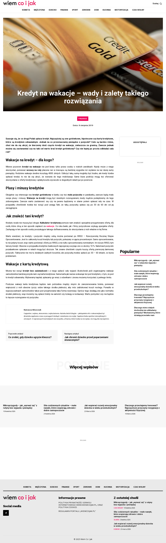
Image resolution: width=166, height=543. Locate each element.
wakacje (50, 226)
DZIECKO (117, 529)
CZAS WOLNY (118, 508)
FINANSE (82, 118)
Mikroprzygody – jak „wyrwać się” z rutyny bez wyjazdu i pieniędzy (146, 263)
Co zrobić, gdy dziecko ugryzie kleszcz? (29, 337)
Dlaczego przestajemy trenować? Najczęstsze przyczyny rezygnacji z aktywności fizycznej (142, 408)
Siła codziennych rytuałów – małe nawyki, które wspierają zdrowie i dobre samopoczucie (60, 408)
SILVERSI (116, 520)
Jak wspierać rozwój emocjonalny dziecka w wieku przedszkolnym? (147, 286)
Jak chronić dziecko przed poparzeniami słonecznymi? (86, 338)
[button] (158, 3)
